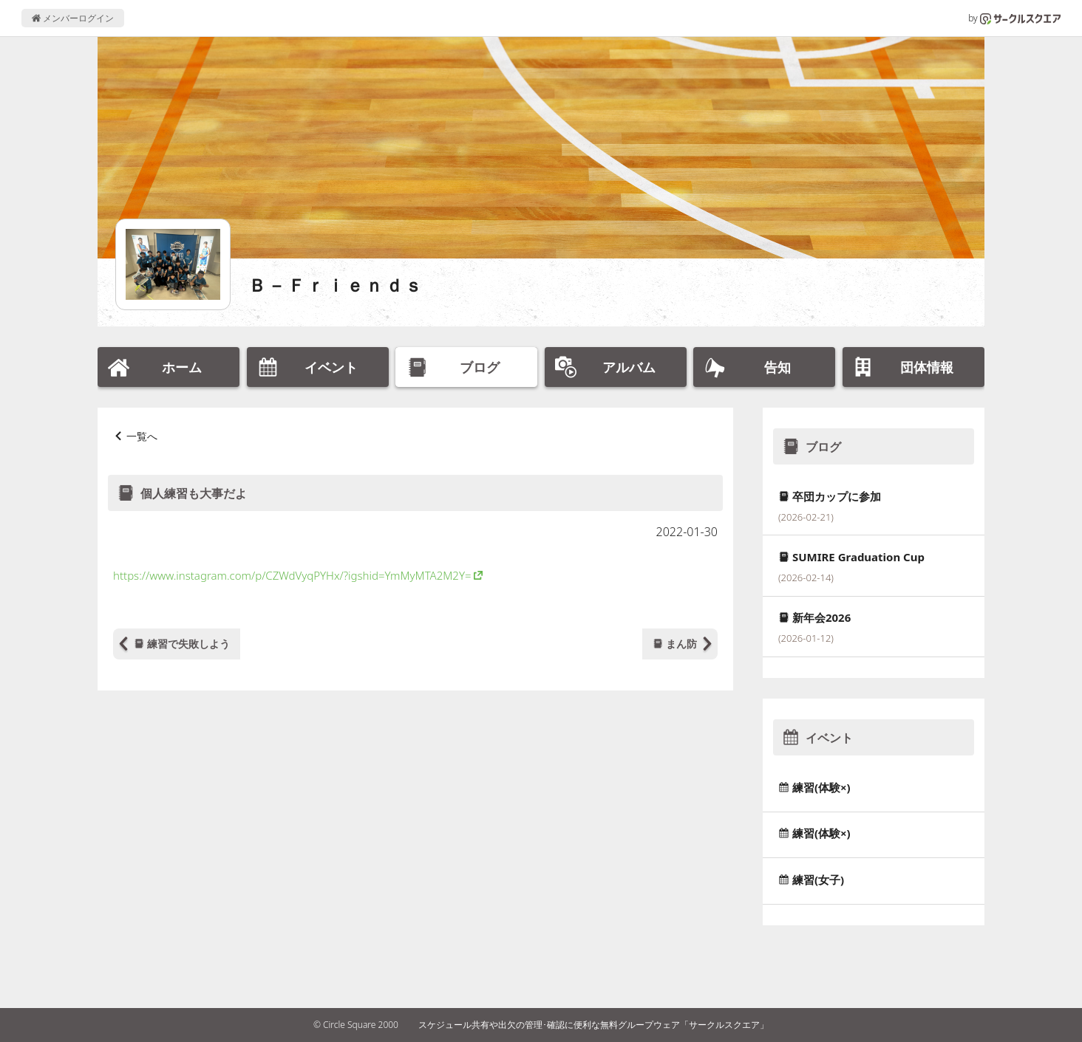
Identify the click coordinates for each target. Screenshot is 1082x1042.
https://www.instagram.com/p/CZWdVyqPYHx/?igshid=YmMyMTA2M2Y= (292, 575)
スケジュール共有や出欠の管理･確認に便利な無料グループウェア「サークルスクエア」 (593, 1024)
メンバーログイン (73, 18)
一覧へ (141, 436)
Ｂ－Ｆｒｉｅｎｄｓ (336, 285)
